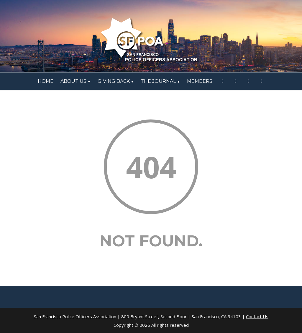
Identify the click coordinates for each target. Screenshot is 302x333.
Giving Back (116, 81)
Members (199, 81)
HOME (45, 81)
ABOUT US (75, 81)
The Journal (160, 81)
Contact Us (257, 316)
